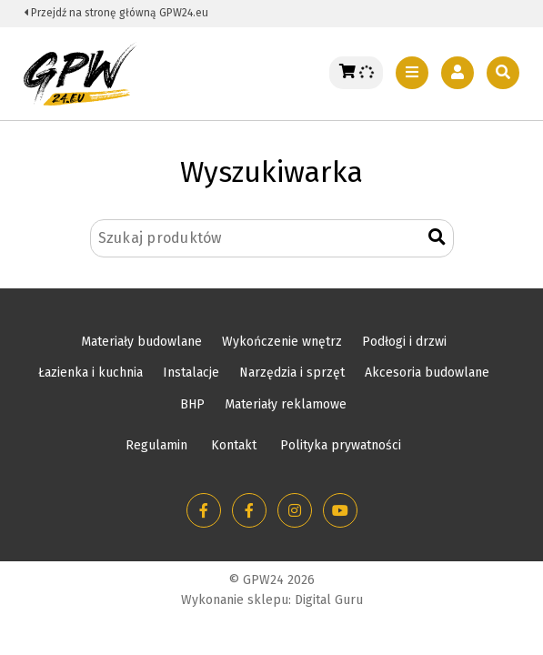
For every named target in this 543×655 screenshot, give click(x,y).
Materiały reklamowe (286, 404)
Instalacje (191, 372)
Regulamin (156, 445)
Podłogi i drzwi (404, 341)
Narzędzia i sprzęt (292, 372)
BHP (192, 404)
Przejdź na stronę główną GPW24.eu (116, 12)
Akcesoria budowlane (427, 372)
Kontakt (233, 445)
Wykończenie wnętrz (282, 341)
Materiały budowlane (141, 341)
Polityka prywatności (340, 445)
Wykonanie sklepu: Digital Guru (272, 600)
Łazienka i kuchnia (90, 372)
